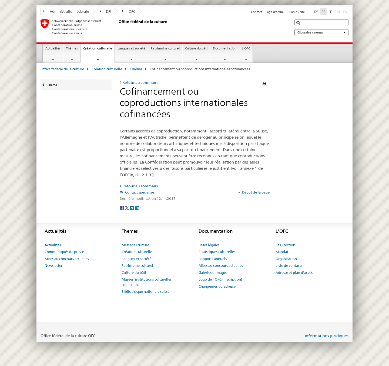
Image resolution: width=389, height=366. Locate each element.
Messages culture (135, 245)
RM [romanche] (337, 11)
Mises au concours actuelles (67, 259)
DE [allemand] (316, 11)
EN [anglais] (345, 11)
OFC (128, 11)
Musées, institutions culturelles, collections (147, 282)
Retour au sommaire (140, 82)
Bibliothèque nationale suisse (145, 291)
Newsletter (53, 265)
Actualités (53, 48)
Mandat (282, 251)
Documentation (224, 48)
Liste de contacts (289, 265)
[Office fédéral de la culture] (117, 26)
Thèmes (72, 48)
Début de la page (255, 192)
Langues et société (131, 48)
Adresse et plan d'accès (294, 272)
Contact (256, 12)
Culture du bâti (196, 48)
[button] (299, 22)
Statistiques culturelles (217, 251)
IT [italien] (329, 11)
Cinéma (136, 69)
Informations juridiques (326, 335)
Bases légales (209, 245)
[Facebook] (122, 207)
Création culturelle (99, 50)
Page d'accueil (275, 12)
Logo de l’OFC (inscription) (220, 279)
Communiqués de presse (64, 251)
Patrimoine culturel (165, 48)
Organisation (286, 259)
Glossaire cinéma (321, 32)
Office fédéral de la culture (62, 69)
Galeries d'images (213, 272)
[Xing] (132, 207)
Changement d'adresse (217, 286)
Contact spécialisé (139, 192)
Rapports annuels (213, 259)
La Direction (285, 245)
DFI (106, 11)
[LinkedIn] (137, 207)
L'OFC (246, 48)
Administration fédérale (66, 11)
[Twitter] (127, 207)
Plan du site (297, 12)
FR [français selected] (323, 11)
